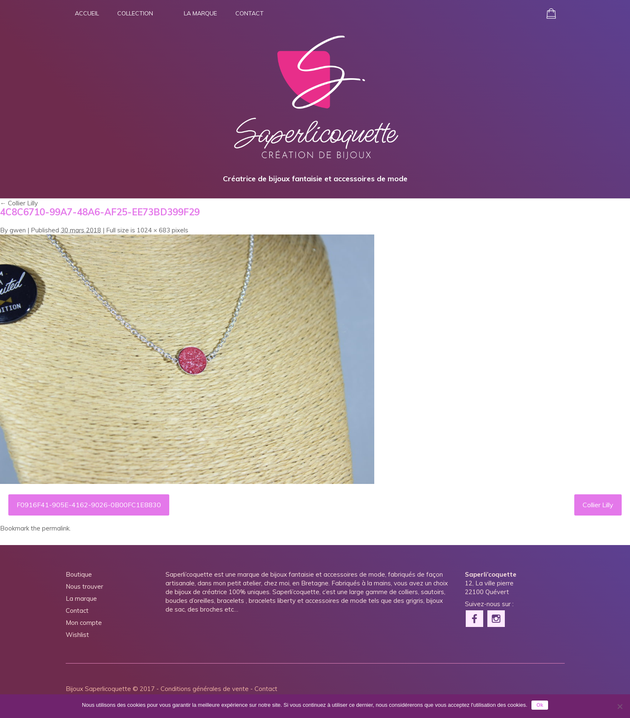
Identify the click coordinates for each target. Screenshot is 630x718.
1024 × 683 (153, 230)
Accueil (87, 13)
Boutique (79, 574)
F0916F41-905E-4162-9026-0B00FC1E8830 (89, 505)
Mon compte (84, 623)
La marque (200, 13)
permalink (55, 528)
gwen (18, 230)
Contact (249, 13)
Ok (539, 705)
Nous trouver (84, 586)
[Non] (619, 706)
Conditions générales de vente (205, 689)
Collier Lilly (19, 203)
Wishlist (77, 635)
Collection (135, 13)
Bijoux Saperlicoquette (98, 689)
